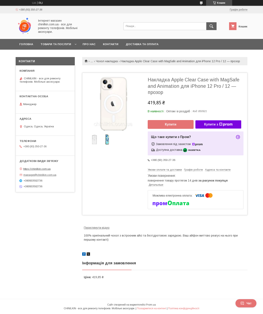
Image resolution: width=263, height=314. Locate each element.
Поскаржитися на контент (151, 308)
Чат (245, 303)
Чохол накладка (107, 61)
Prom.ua (151, 304)
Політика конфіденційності (183, 308)
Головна (26, 44)
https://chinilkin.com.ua (37, 168)
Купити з (218, 124)
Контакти (110, 44)
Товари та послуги (55, 44)
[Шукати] (211, 26)
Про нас (89, 44)
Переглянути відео (97, 227)
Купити (170, 124)
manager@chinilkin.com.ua (39, 174)
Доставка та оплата (142, 44)
